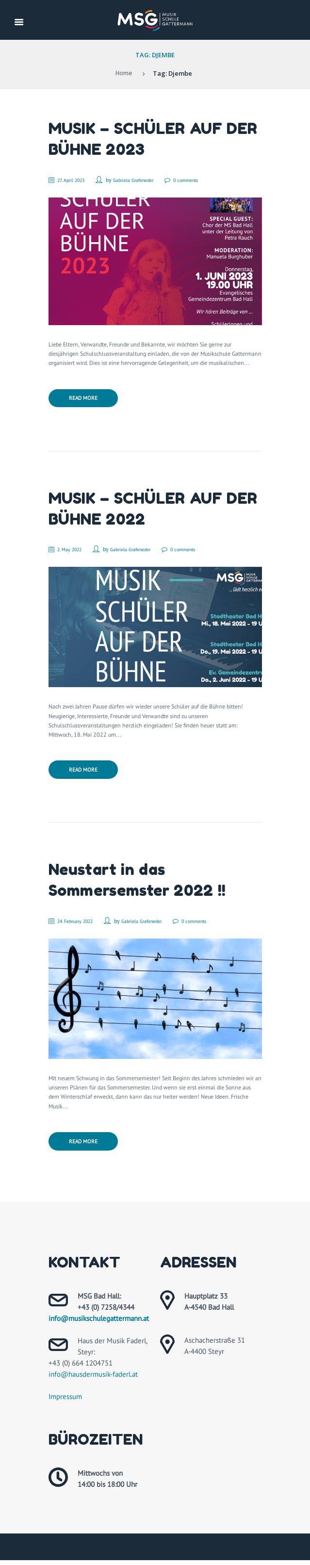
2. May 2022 (74, 550)
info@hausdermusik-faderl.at (93, 1379)
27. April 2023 (76, 179)
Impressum (65, 1401)
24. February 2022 (81, 923)
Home (123, 73)
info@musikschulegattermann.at (99, 1323)
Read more (84, 399)
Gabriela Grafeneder (147, 179)
